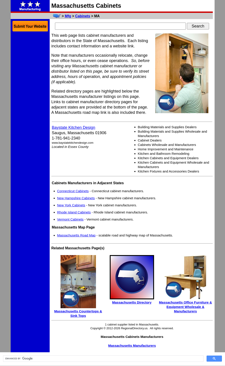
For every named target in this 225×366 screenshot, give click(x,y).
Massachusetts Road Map (76, 235)
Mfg (68, 16)
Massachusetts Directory (132, 302)
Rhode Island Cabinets (74, 212)
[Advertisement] (30, 101)
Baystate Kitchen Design (73, 127)
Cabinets (82, 16)
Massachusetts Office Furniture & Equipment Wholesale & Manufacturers (185, 306)
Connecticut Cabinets (73, 191)
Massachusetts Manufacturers (132, 345)
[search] (102, 359)
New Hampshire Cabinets (76, 198)
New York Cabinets (71, 205)
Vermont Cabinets (70, 219)
